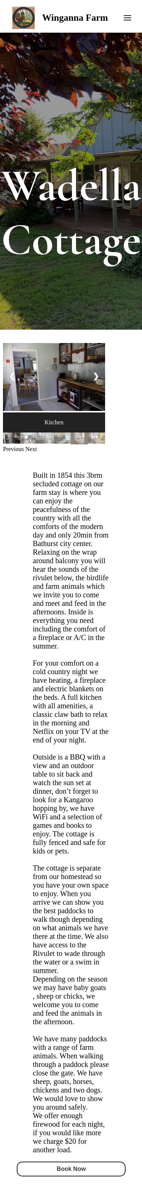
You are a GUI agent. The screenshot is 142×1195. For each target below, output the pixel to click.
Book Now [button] (70, 1169)
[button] (14, 449)
